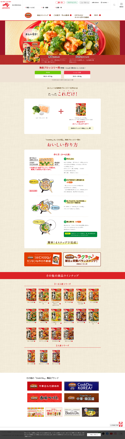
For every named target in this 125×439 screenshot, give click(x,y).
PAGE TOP (114, 424)
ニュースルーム (84, 2)
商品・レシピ (35, 7)
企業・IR (64, 7)
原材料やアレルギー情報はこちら (80, 128)
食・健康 (50, 7)
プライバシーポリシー (78, 434)
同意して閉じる (94, 434)
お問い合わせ (95, 2)
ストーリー (60, 2)
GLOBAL (105, 2)
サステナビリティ (72, 2)
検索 (114, 5)
